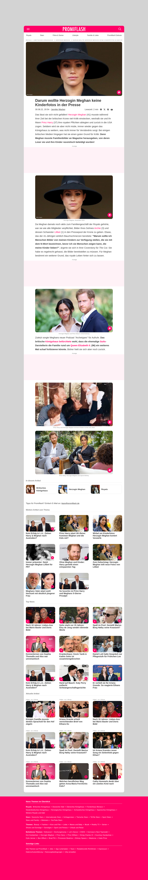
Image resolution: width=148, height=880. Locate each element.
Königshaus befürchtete (58, 341)
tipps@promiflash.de (70, 503)
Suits (103, 341)
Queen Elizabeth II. (80, 345)
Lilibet (57, 232)
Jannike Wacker (58, 109)
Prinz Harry (47, 122)
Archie (97, 228)
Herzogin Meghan (77, 114)
